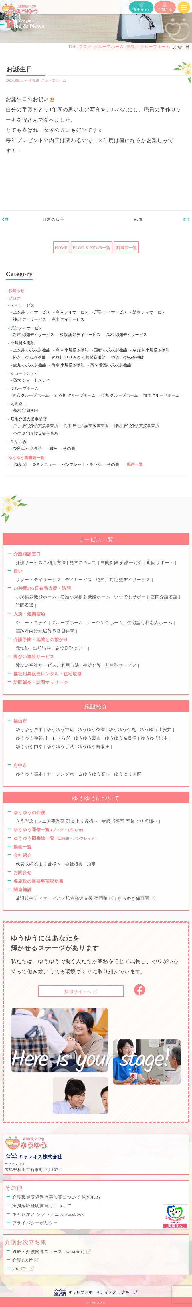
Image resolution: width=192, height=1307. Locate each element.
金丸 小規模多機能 (29, 365)
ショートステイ (25, 373)
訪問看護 (25, 605)
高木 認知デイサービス (126, 335)
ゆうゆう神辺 (61, 729)
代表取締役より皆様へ (39, 864)
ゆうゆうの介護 (29, 812)
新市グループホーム (31, 395)
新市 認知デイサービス (33, 335)
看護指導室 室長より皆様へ (130, 821)
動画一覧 (135, 464)
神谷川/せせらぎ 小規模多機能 (79, 357)
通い (18, 571)
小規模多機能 (23, 343)
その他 (69, 448)
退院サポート (161, 562)
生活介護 (19, 442)
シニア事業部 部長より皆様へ (68, 821)
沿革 (92, 864)
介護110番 (25, 1260)
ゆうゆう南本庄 (94, 746)
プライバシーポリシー (35, 1223)
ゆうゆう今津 (92, 729)
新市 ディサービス (149, 312)
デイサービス (23, 305)
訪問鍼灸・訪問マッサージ (40, 682)
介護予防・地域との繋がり (40, 639)
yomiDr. (23, 1268)
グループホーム (25, 388)
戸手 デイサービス (110, 312)
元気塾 (23, 648)
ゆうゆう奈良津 (121, 738)
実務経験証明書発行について (42, 1205)
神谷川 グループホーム (47, 80)
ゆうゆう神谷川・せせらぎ (44, 738)
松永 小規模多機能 (29, 357)
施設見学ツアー (71, 648)
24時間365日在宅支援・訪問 (42, 588)
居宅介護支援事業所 (29, 419)
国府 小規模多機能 (110, 350)
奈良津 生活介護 (27, 448)
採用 (141, 7)
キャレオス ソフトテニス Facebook (48, 1214)
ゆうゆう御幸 (30, 746)
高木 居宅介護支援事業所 (86, 426)
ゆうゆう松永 (155, 738)
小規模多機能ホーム (37, 597)
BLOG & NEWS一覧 (92, 247)
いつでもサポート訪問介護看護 (146, 597)
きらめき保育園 (137, 898)
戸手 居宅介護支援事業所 (35, 426)
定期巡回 (19, 404)
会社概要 (74, 864)
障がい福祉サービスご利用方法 (48, 665)
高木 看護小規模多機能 (110, 365)
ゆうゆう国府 (128, 774)
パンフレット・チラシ (82, 464)
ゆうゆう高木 (30, 774)
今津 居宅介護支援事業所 (35, 433)
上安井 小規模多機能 (31, 350)
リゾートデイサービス (39, 579)
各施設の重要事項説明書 (38, 881)
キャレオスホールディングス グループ (103, 1292)
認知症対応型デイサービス (124, 579)
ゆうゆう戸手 (30, 729)
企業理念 (25, 821)
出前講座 (42, 648)
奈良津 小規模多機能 (151, 350)
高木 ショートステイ (31, 380)
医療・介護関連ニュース (51, 1251)
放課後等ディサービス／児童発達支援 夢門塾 (65, 898)
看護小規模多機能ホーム (86, 597)
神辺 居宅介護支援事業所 (136, 426)
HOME (61, 247)
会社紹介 (22, 855)
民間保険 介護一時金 (122, 562)
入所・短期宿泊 (29, 614)
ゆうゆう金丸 (123, 729)
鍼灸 (54, 448)
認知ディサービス (27, 328)
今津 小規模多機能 (72, 350)
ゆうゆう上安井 (156, 729)
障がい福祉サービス (33, 656)
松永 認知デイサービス (80, 335)
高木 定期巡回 (25, 410)
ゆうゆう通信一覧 (48, 829)
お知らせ (16, 291)
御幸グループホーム (161, 395)
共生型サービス (121, 665)
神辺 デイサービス (29, 319)
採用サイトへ (81, 991)
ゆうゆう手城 (61, 746)
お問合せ (165, 7)
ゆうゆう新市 (88, 738)
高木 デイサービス (68, 319)
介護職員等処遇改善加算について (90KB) (56, 1197)
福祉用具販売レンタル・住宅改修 (47, 674)
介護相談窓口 (27, 554)
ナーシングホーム (106, 622)
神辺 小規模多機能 (127, 357)
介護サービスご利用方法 (41, 562)
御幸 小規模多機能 (68, 365)
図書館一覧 (126, 247)
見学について (84, 562)
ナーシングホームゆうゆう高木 (79, 774)
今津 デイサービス (72, 312)
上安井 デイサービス (31, 312)
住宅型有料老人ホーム (150, 622)
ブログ (14, 298)
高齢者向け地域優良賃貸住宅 (46, 631)
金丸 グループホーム (119, 395)
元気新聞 (19, 464)
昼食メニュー (44, 464)
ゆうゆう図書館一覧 (26, 458)
